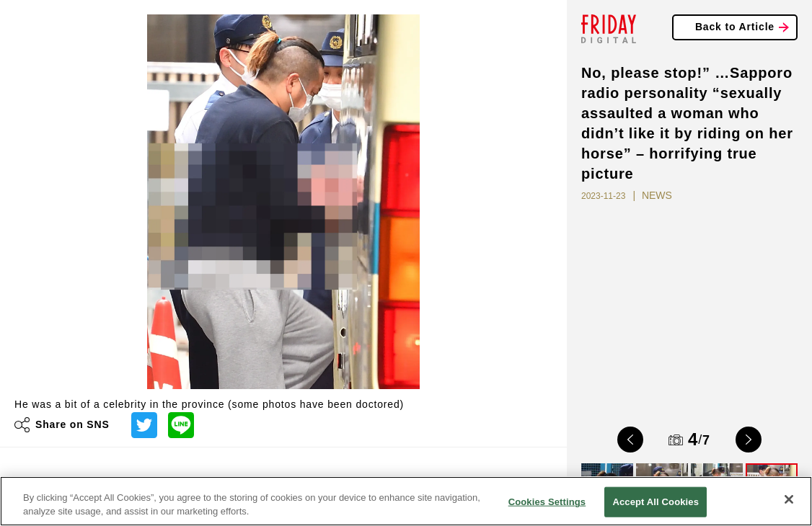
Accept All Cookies (655, 501)
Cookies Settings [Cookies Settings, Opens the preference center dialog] (547, 501)
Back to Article (735, 26)
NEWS (657, 195)
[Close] (789, 499)
